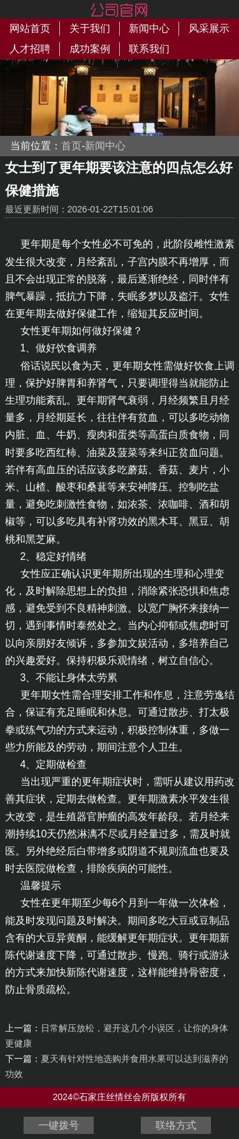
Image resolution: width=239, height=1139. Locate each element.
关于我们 (89, 28)
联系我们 (149, 48)
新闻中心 (149, 28)
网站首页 (30, 28)
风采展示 (209, 28)
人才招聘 (30, 48)
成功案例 (89, 48)
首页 (71, 145)
